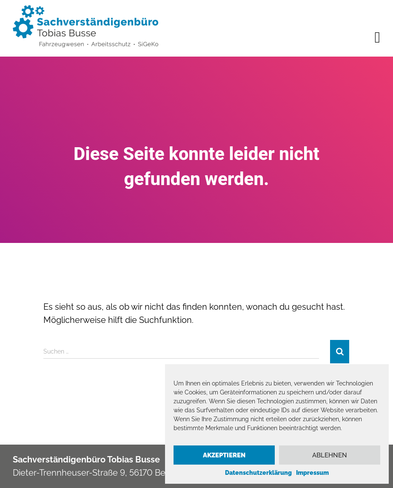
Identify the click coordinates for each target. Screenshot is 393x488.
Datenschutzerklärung (258, 472)
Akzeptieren (224, 455)
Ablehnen (329, 455)
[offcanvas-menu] (377, 37)
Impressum (312, 472)
